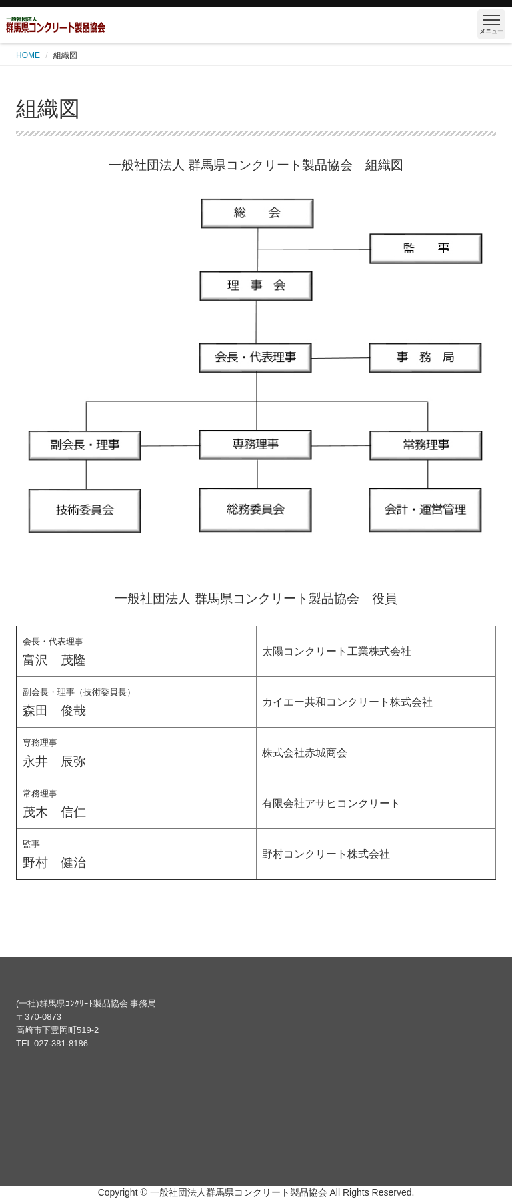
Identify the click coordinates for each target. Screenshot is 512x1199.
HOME (28, 55)
